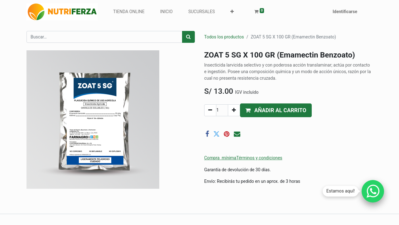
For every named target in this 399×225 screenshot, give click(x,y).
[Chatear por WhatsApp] (373, 191)
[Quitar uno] (210, 110)
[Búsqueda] (188, 37)
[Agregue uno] (234, 110)
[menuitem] (128, 12)
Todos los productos (224, 36)
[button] (232, 12)
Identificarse (345, 11)
